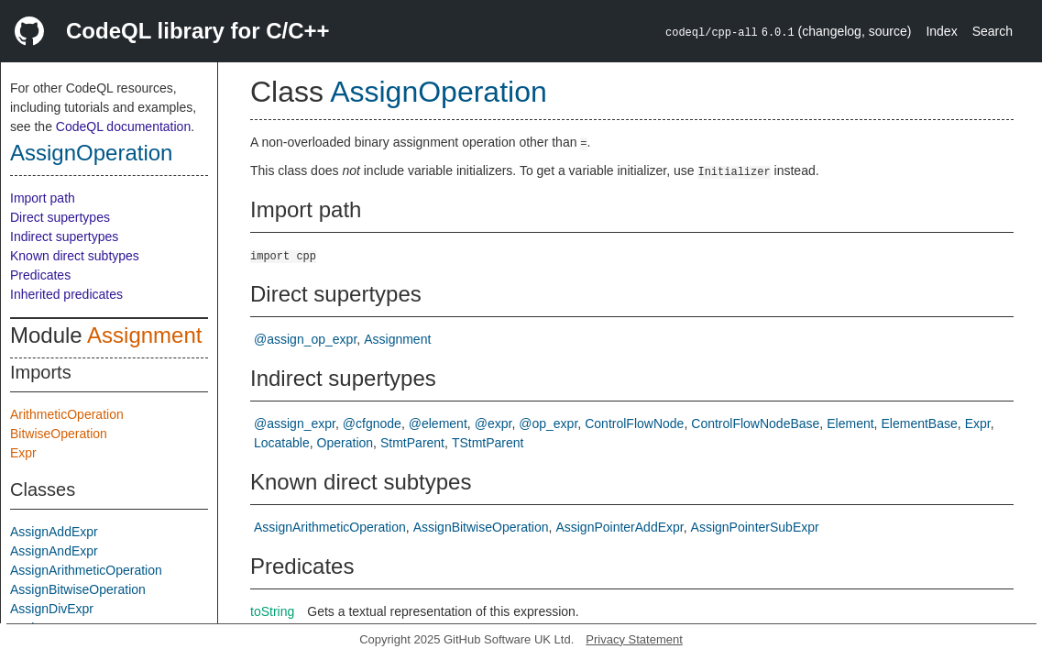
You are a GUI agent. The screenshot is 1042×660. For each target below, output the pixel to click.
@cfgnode (372, 423)
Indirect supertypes (64, 236)
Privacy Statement (634, 639)
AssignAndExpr (54, 551)
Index (941, 31)
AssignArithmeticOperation (86, 570)
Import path (42, 198)
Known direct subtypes (74, 255)
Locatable (282, 442)
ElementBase (919, 423)
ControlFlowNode (634, 423)
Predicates (40, 275)
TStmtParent (488, 442)
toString (272, 611)
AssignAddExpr (54, 531)
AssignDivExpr (51, 608)
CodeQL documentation (123, 126)
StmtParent (412, 442)
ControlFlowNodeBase (755, 423)
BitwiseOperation (58, 433)
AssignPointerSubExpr (755, 527)
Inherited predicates (66, 294)
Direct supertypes (60, 217)
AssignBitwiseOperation (78, 589)
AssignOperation (91, 152)
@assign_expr (294, 423)
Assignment (144, 335)
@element (438, 423)
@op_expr (548, 423)
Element (850, 423)
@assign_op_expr (305, 339)
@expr (493, 423)
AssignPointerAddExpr (619, 527)
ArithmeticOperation (67, 414)
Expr (23, 453)
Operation (345, 442)
